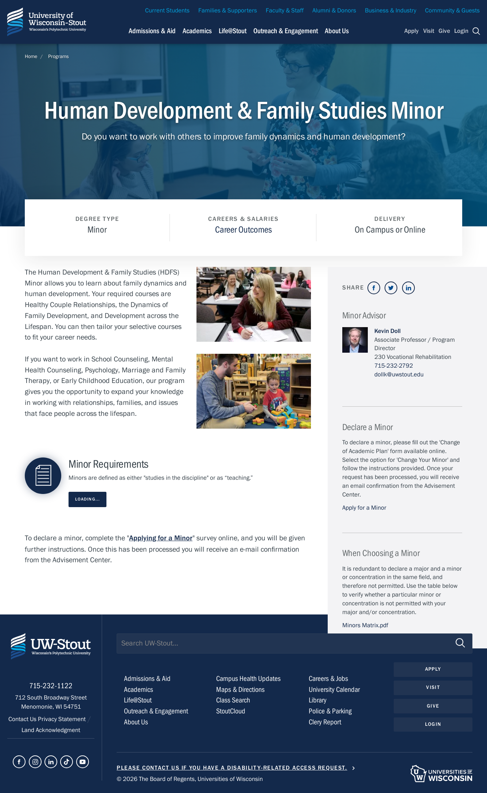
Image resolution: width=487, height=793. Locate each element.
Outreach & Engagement (156, 711)
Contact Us (23, 720)
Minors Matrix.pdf (365, 625)
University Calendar (334, 689)
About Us (337, 31)
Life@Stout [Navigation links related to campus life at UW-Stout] (232, 31)
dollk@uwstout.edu (399, 374)
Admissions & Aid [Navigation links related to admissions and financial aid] (152, 31)
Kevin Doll (387, 331)
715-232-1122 (51, 687)
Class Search (233, 700)
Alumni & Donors (334, 10)
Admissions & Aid (147, 678)
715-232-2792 (393, 365)
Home (31, 57)
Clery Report (325, 722)
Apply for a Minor (364, 508)
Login (461, 31)
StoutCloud (230, 711)
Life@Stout (138, 700)
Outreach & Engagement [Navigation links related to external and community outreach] (285, 31)
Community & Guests (452, 10)
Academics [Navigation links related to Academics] (197, 31)
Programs (58, 57)
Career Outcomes (243, 230)
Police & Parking (330, 711)
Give (444, 31)
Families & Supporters (227, 10)
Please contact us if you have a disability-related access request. (232, 768)
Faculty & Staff (285, 10)
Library (318, 700)
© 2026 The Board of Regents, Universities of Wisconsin (190, 779)
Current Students (167, 10)
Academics (138, 689)
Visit (428, 31)
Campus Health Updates (248, 678)
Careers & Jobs (328, 678)
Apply (411, 31)
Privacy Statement (62, 720)
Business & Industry (390, 10)
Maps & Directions (240, 689)
